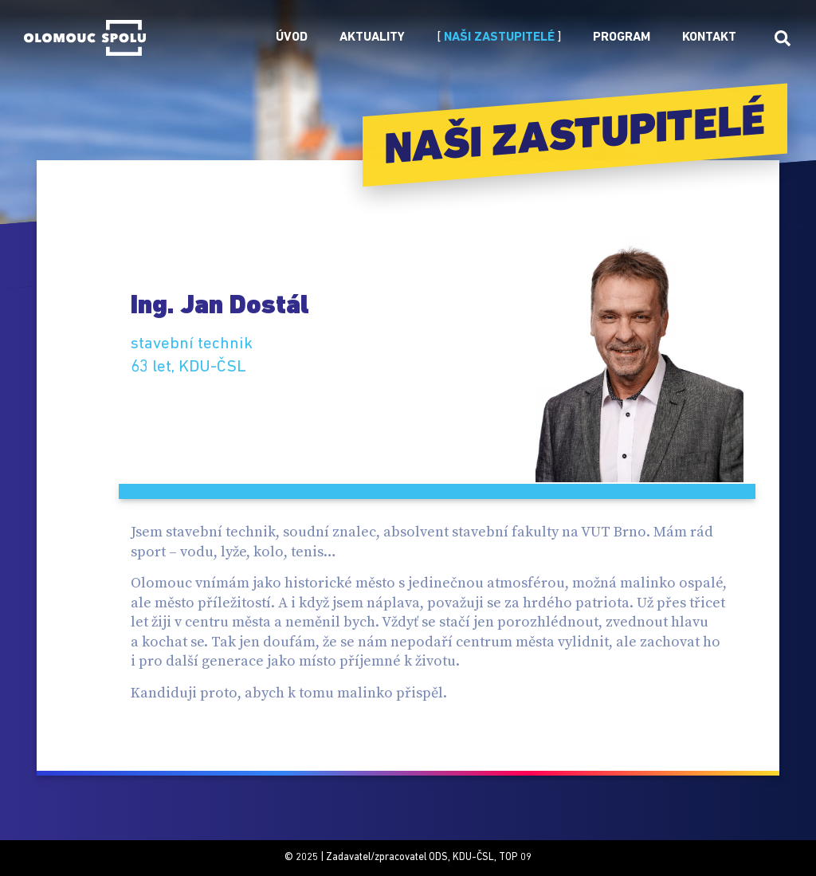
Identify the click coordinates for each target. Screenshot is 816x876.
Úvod (292, 37)
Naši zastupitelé (499, 37)
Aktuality (372, 37)
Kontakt (709, 37)
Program (621, 37)
